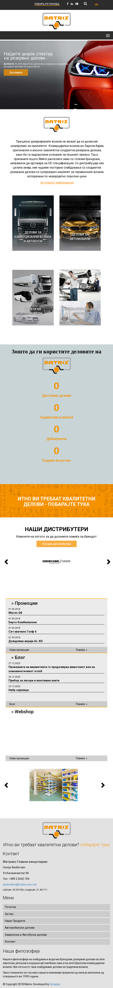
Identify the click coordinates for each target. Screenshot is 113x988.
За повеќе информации (57, 182)
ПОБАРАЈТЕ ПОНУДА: (47, 3)
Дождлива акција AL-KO (26, 641)
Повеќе (80, 649)
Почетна (10, 907)
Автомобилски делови (19, 927)
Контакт (10, 941)
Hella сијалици (19, 690)
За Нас (9, 914)
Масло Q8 (15, 612)
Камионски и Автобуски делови (26, 934)
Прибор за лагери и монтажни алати (34, 680)
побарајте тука (69, 504)
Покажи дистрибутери (56, 543)
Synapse (55, 984)
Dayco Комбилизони (23, 622)
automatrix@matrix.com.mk (20, 884)
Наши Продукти (15, 921)
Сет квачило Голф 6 (23, 631)
